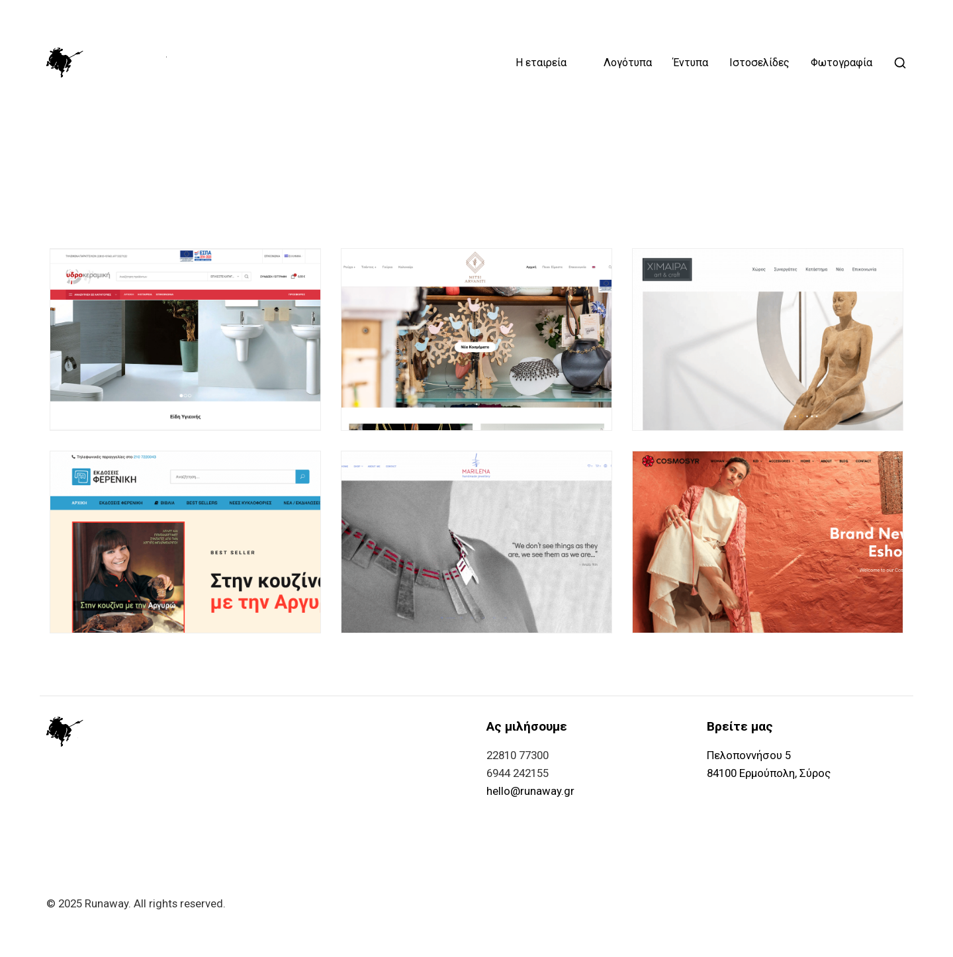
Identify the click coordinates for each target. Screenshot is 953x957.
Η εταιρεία (541, 63)
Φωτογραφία (841, 63)
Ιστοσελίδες (759, 63)
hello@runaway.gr (530, 791)
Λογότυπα (628, 63)
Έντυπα (690, 63)
